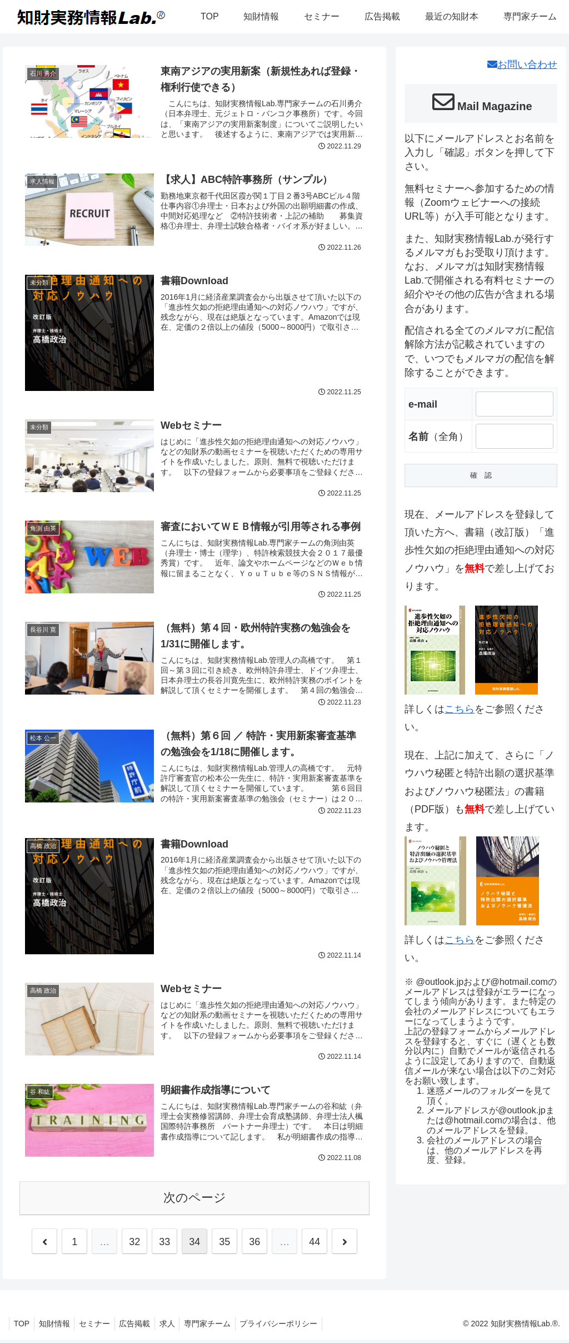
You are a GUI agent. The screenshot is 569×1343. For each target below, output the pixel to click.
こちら (460, 709)
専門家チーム (221, 1326)
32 (134, 1245)
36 (254, 1245)
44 (314, 1245)
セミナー (101, 1326)
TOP (23, 1326)
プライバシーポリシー (296, 1326)
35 (224, 1245)
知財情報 (58, 1326)
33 (164, 1245)
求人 (179, 1326)
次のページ (194, 1201)
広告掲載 (143, 1326)
